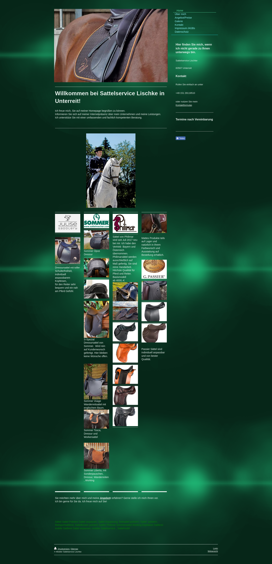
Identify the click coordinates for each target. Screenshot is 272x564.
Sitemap (74, 549)
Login (215, 548)
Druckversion (62, 549)
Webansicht (213, 551)
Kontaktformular (184, 105)
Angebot (105, 498)
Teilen (180, 138)
